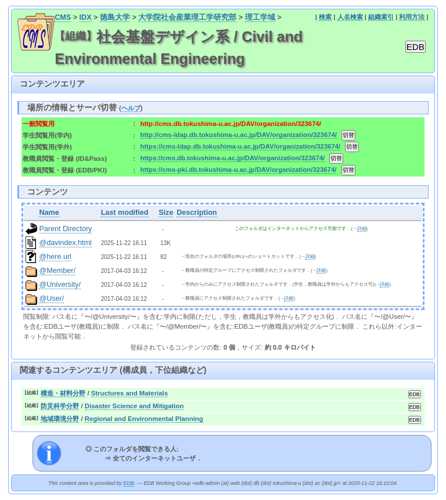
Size (166, 212)
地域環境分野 (60, 418)
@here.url (55, 257)
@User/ (51, 298)
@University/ (60, 284)
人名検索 (350, 16)
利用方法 (412, 16)
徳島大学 (115, 17)
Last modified (125, 212)
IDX (86, 17)
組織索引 (381, 16)
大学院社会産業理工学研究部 (187, 17)
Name (49, 212)
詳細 (361, 228)
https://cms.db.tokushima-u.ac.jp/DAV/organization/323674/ (233, 157)
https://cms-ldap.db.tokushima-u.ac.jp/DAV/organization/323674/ (241, 146)
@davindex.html (65, 243)
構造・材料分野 (63, 393)
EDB (128, 483)
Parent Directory (65, 229)
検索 (325, 16)
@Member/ (57, 271)
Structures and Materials (129, 393)
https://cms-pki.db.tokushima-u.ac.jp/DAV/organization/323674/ (239, 169)
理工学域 (260, 17)
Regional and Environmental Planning (144, 418)
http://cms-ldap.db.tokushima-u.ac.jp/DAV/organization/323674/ (239, 134)
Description (197, 212)
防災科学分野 (60, 405)
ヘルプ (131, 108)
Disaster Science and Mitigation (134, 405)
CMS (63, 17)
